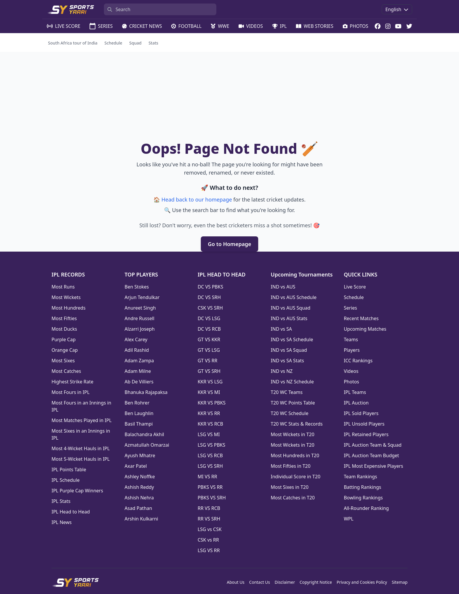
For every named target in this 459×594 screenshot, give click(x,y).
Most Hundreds (68, 308)
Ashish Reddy (139, 487)
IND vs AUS (283, 287)
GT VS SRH (209, 371)
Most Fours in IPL (71, 392)
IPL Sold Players (361, 413)
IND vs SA (281, 329)
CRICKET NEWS (142, 26)
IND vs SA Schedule (292, 339)
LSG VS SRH (210, 466)
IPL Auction (356, 403)
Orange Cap (65, 350)
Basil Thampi (139, 424)
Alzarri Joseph (140, 329)
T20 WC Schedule (290, 413)
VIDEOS (251, 26)
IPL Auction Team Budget (371, 455)
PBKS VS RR (210, 487)
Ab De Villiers (139, 381)
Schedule (113, 43)
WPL (348, 519)
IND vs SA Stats (287, 360)
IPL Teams (355, 392)
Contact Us (259, 582)
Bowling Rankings (363, 497)
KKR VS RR (209, 413)
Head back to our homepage (196, 199)
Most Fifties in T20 (291, 466)
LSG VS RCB (210, 455)
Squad (135, 43)
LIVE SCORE (63, 26)
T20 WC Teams (287, 392)
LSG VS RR (209, 550)
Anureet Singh (140, 308)
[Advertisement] (229, 96)
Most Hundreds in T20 (295, 455)
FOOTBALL (186, 26)
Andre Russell (140, 318)
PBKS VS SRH (212, 497)
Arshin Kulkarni (141, 519)
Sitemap (399, 582)
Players (351, 350)
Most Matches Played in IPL (82, 420)
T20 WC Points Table (293, 403)
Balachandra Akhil (144, 434)
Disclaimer (285, 582)
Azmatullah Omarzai (147, 445)
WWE (220, 26)
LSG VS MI (209, 434)
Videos (351, 371)
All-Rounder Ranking (366, 508)
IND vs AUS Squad (291, 308)
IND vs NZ (282, 371)
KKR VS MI (209, 392)
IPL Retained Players (366, 434)
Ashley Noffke (140, 476)
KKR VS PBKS (211, 403)
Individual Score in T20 (296, 476)
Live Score (355, 287)
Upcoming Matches (365, 329)
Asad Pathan (138, 508)
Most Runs (63, 287)
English (397, 9)
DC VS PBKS (210, 287)
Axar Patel (136, 466)
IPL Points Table (69, 469)
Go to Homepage (229, 244)
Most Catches (66, 371)
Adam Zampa (139, 360)
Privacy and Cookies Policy (362, 582)
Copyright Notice (315, 582)
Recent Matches (361, 318)
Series (350, 308)
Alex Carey (136, 339)
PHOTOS (355, 26)
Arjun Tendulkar (142, 297)
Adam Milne (138, 371)
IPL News (62, 522)
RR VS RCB (209, 508)
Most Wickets (66, 297)
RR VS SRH (209, 519)
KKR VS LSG (210, 381)
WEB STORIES (314, 26)
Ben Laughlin (139, 413)
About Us (235, 582)
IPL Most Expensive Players (373, 466)
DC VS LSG (209, 318)
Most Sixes (63, 360)
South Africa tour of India (72, 43)
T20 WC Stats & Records (297, 424)
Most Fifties (64, 318)
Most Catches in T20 (293, 497)
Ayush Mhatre (140, 455)
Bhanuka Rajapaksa (146, 392)
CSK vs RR (208, 540)
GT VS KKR (209, 339)
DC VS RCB (209, 329)
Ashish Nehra (139, 497)
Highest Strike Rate (72, 381)
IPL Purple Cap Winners (77, 490)
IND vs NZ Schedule (292, 381)
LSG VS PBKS (211, 445)
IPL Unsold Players (364, 424)
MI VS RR (207, 476)
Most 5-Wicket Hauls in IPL (81, 459)
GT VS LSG (209, 350)
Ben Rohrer (137, 403)
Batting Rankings (362, 487)
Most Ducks (64, 329)
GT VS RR (207, 360)
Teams (351, 339)
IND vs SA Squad (289, 350)
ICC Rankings (358, 360)
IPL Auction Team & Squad (372, 445)
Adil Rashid (137, 350)
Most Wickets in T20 (292, 434)
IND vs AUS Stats (289, 318)
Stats (153, 43)
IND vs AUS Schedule (294, 297)
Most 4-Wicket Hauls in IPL (81, 448)
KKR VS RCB (210, 424)
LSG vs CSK (210, 529)
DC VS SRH (209, 297)
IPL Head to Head (71, 511)
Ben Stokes (137, 287)
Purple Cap (64, 339)
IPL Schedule (66, 480)
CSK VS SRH (210, 308)
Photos (351, 381)
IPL (279, 26)
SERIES (101, 26)
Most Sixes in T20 (290, 487)
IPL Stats (61, 501)
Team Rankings (360, 476)
